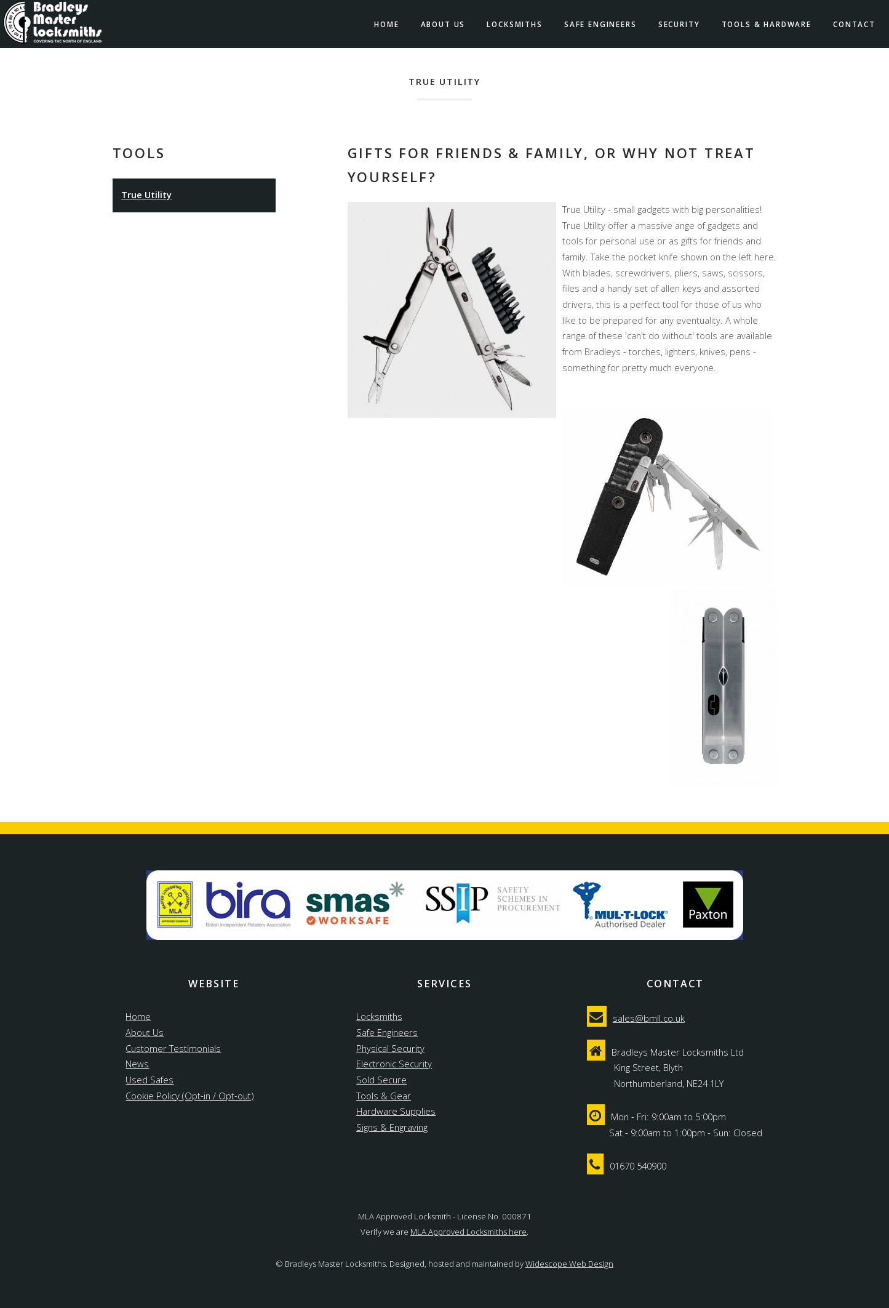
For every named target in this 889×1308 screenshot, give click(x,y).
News (137, 1063)
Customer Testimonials (173, 1048)
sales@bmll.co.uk (649, 1018)
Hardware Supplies (396, 1111)
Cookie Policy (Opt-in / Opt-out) (189, 1095)
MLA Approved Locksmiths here (468, 1231)
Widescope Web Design (569, 1263)
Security (679, 24)
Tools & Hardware (766, 24)
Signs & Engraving (392, 1127)
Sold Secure (381, 1079)
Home (386, 24)
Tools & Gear (383, 1095)
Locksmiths (514, 24)
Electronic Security (394, 1063)
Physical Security (390, 1048)
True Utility (146, 194)
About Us (443, 24)
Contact (854, 24)
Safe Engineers (600, 24)
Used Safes (149, 1079)
